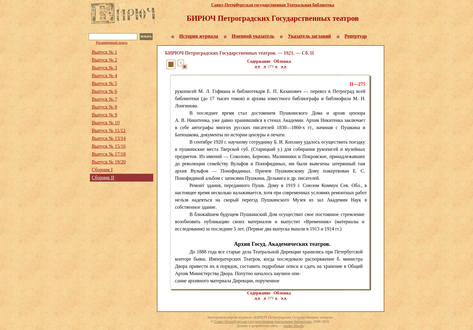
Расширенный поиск (112, 42)
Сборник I (102, 169)
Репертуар (355, 36)
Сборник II (103, 177)
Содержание (258, 61)
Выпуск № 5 (104, 83)
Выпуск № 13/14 (109, 138)
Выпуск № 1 (104, 52)
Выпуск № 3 (104, 67)
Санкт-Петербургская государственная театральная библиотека (262, 321)
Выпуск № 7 (104, 99)
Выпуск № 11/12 (108, 130)
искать (146, 36)
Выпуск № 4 (104, 75)
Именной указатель (253, 36)
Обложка (282, 61)
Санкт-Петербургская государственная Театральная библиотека (272, 5)
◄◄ (257, 66)
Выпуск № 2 (104, 59)
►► (284, 66)
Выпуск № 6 (104, 91)
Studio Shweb (293, 326)
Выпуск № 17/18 (109, 154)
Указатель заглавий (309, 36)
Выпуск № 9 (104, 114)
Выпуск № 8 (104, 106)
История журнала (198, 36)
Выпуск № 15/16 (109, 146)
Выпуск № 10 (105, 122)
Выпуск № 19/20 (109, 161)
